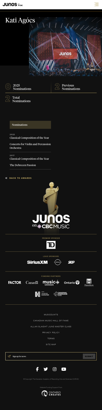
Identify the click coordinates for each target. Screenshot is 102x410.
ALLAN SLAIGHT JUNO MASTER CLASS (51, 326)
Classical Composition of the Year (29, 138)
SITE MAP (51, 344)
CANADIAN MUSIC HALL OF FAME (51, 320)
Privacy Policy (51, 332)
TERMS (51, 338)
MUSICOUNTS (51, 314)
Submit (89, 356)
